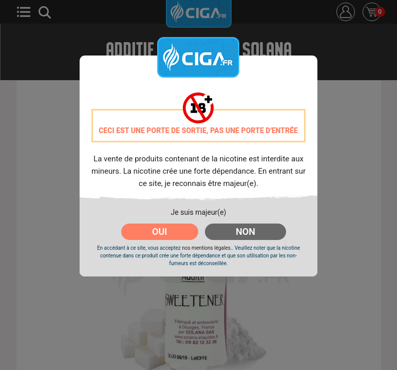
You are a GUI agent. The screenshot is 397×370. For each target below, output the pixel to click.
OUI (159, 231)
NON (245, 231)
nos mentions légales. (207, 248)
